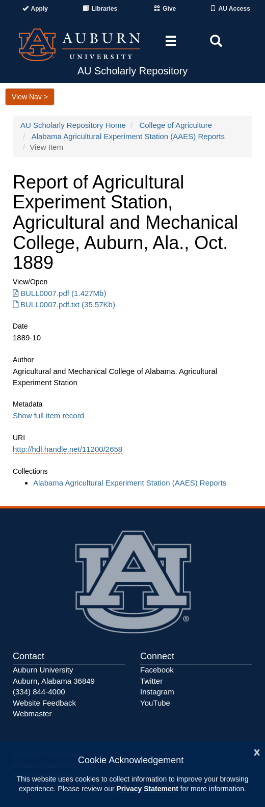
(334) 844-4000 (39, 691)
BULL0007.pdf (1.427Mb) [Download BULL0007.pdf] (59, 293)
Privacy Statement (147, 789)
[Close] (257, 751)
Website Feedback (44, 702)
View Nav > (30, 97)
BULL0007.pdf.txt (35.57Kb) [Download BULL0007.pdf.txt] (64, 304)
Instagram (157, 691)
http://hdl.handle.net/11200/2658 (67, 449)
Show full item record (48, 415)
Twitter (151, 681)
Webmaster (32, 713)
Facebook (157, 669)
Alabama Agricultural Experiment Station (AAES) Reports (128, 136)
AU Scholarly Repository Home (73, 125)
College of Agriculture (175, 125)
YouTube (155, 702)
